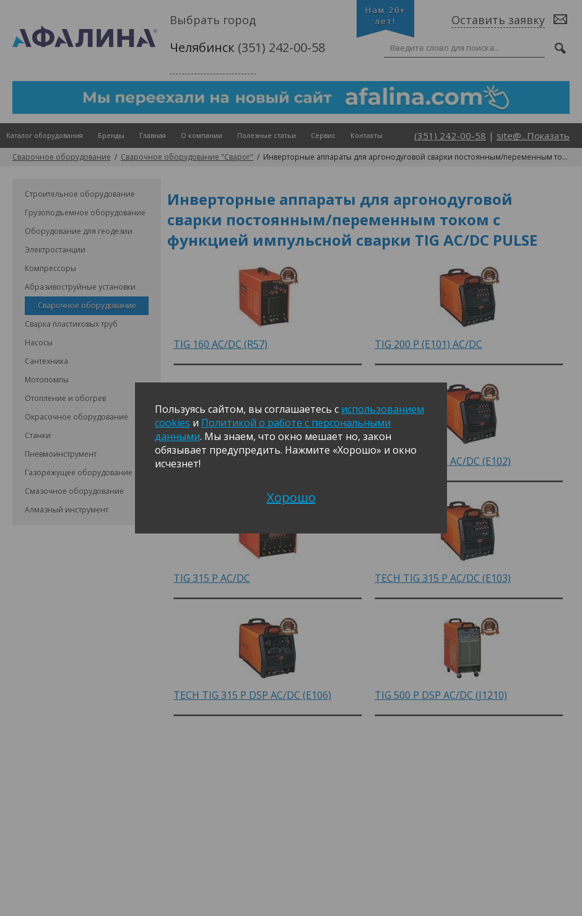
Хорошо (291, 497)
